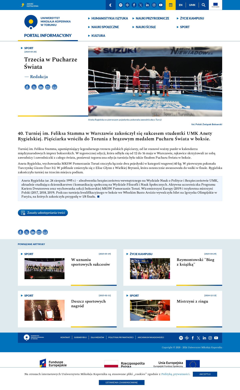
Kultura (98, 35)
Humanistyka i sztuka (110, 18)
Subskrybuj (80, 337)
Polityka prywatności (121, 337)
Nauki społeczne (105, 27)
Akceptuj (205, 374)
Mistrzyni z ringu (192, 301)
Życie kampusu (192, 18)
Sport (185, 27)
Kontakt (65, 337)
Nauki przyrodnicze (152, 18)
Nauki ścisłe (146, 27)
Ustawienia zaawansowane (122, 382)
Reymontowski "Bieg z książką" (195, 262)
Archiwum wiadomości (151, 337)
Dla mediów (97, 337)
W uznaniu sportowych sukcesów (90, 262)
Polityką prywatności (175, 374)
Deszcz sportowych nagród (88, 303)
